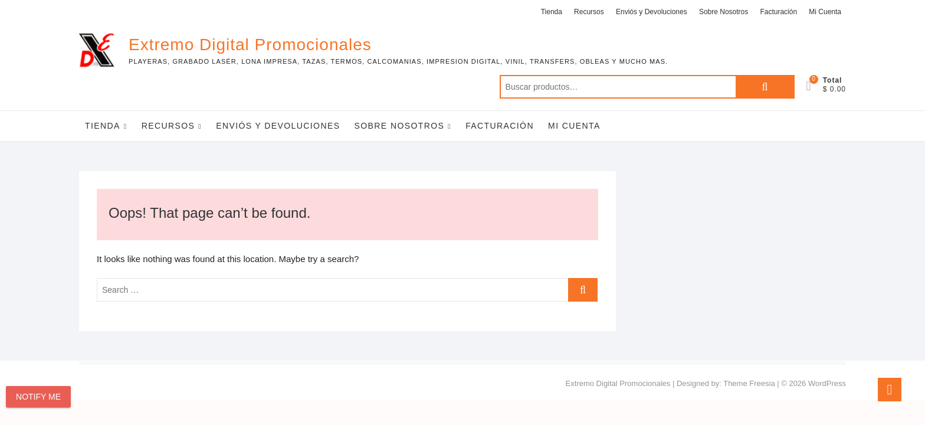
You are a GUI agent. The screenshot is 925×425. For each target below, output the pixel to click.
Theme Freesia (749, 383)
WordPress (827, 383)
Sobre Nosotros (723, 12)
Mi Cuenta (825, 12)
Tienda (551, 12)
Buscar (765, 87)
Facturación (778, 12)
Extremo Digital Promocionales (250, 44)
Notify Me (38, 396)
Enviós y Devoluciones (651, 12)
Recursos (589, 12)
